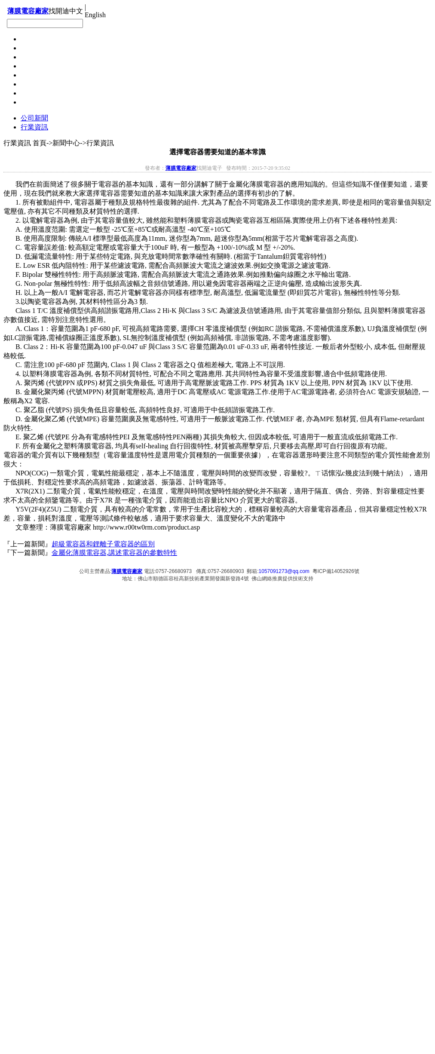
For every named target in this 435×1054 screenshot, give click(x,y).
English (95, 14)
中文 (76, 11)
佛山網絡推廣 (266, 579)
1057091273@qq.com (284, 571)
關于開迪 (34, 93)
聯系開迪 (34, 39)
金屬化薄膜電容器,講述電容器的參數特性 (114, 552)
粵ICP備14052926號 (335, 571)
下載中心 (34, 57)
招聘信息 (34, 66)
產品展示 (34, 84)
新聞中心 (34, 75)
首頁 (27, 102)
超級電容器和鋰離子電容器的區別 (103, 544)
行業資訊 (34, 127)
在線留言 (34, 48)
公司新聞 (34, 118)
